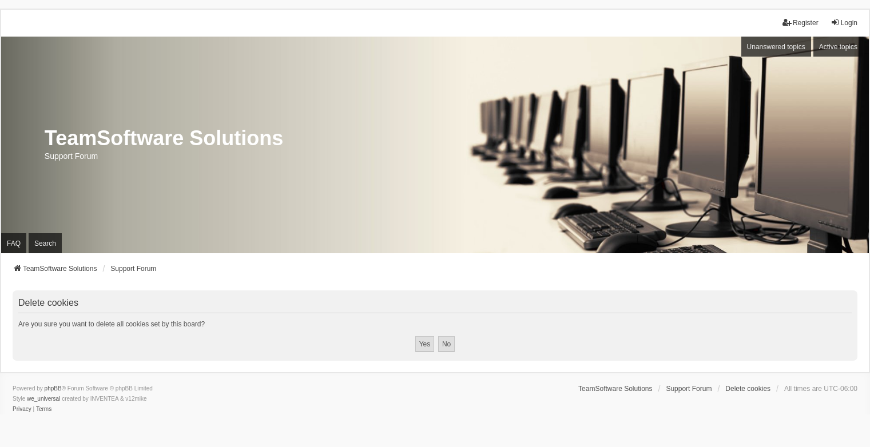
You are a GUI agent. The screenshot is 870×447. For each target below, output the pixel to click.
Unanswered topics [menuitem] (776, 47)
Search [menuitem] (45, 244)
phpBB (53, 388)
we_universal (43, 399)
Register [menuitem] (800, 22)
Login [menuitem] (844, 22)
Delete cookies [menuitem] (747, 389)
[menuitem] (22, 409)
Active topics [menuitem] (838, 47)
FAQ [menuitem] (14, 244)
